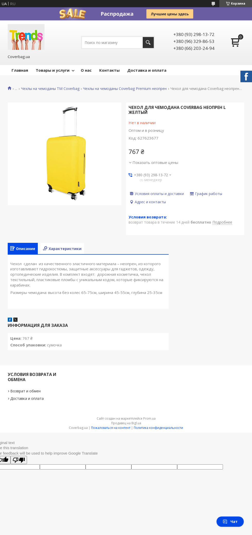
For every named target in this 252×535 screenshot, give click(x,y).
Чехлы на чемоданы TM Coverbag (50, 88)
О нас (86, 70)
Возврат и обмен (25, 391)
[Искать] (148, 42)
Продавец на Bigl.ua (126, 423)
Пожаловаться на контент (110, 428)
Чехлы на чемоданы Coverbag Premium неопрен (125, 88)
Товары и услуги (52, 70)
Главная (20, 70)
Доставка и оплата (146, 70)
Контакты (109, 70)
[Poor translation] (19, 460)
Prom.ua (149, 418)
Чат (230, 521)
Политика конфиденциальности (158, 428)
